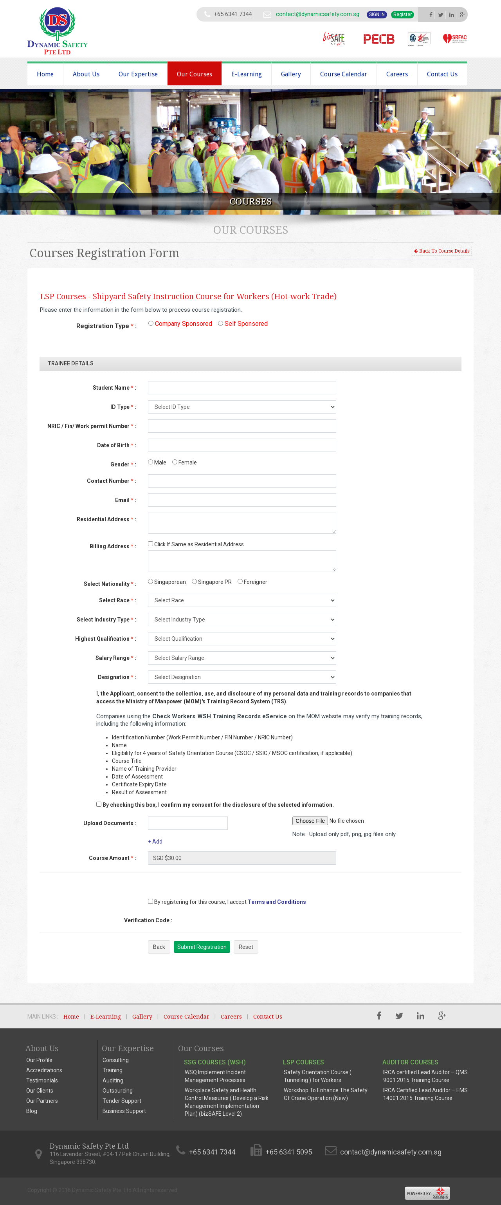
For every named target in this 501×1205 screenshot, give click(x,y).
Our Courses (194, 74)
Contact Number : (111, 481)
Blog (31, 1111)
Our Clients (39, 1091)
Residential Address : (106, 519)
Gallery (291, 74)
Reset (246, 947)
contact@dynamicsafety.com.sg (317, 14)
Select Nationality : (110, 584)
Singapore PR (212, 582)
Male (157, 462)
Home (45, 74)
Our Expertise (138, 74)
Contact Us (442, 74)
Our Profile (39, 1060)
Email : (125, 500)
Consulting (116, 1060)
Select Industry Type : (106, 619)
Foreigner (252, 582)
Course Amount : (112, 858)
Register (402, 14)
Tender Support (122, 1101)
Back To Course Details (441, 251)
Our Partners (42, 1101)
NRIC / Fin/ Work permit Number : (91, 426)
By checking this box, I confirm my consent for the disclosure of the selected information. (218, 805)
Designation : (117, 677)
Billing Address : (113, 546)
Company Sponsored (180, 323)
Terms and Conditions (277, 902)
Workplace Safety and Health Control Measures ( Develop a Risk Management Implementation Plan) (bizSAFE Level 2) (227, 1102)
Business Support (124, 1111)
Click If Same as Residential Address (196, 544)
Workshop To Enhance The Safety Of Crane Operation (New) (326, 1094)
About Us (86, 74)
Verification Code (148, 920)
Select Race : (117, 600)
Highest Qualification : (105, 639)
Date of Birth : (116, 445)
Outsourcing (118, 1091)
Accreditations (44, 1070)
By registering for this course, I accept (197, 902)
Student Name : (114, 388)
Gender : (123, 464)
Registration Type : (106, 326)
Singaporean (167, 582)
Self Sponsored (243, 323)
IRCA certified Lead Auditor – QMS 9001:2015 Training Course (425, 1076)
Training (113, 1070)
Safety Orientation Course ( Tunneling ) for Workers (317, 1076)
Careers (397, 74)
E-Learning (246, 74)
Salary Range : (116, 658)
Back (159, 947)
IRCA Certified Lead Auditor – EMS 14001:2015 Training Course (425, 1094)
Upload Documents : (109, 823)
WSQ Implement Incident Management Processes (215, 1076)
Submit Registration (202, 947)
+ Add (155, 841)
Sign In (377, 14)
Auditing (113, 1080)
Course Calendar (343, 74)
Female (184, 462)
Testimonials (42, 1080)
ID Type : (123, 407)
